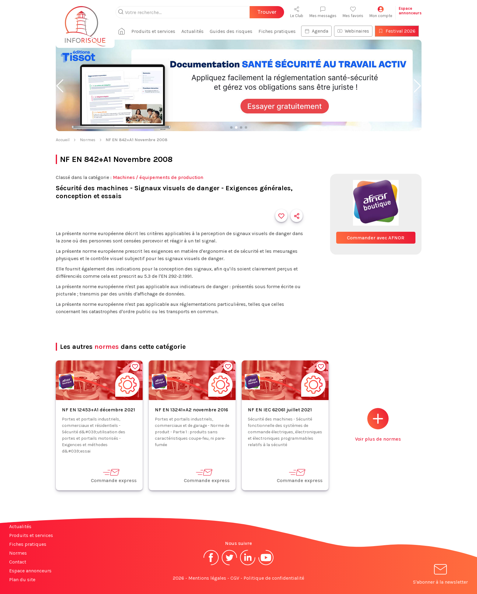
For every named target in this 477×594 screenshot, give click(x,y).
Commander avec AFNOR (375, 238)
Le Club (296, 12)
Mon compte (380, 12)
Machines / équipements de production (158, 177)
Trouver (266, 12)
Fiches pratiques (277, 31)
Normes (87, 139)
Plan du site (22, 579)
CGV (234, 578)
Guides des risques (231, 31)
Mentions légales (207, 578)
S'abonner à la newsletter (440, 575)
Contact (17, 562)
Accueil (62, 139)
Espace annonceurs (30, 571)
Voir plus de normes (378, 425)
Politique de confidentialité (274, 578)
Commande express (114, 475)
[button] (60, 86)
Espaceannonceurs (410, 10)
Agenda (316, 31)
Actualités (192, 31)
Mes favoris (353, 12)
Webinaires (353, 31)
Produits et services (153, 31)
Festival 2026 (396, 31)
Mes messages (322, 12)
